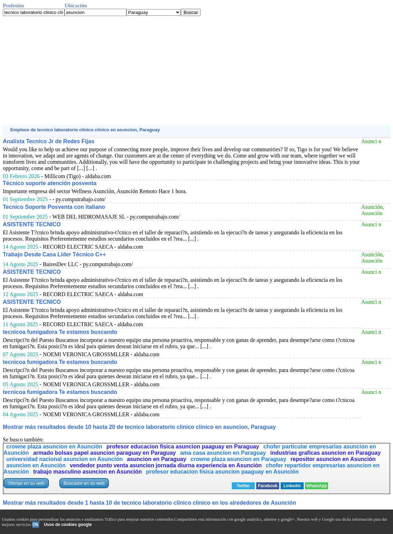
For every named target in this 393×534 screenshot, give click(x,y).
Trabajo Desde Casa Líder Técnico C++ (54, 254)
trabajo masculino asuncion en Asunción (87, 472)
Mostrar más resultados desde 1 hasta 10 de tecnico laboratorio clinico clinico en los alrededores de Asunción (149, 503)
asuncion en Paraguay (156, 459)
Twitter (243, 485)
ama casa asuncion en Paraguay (223, 453)
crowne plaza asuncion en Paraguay (239, 459)
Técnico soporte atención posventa (50, 183)
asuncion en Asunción (36, 465)
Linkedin (292, 485)
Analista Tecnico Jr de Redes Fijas (48, 141)
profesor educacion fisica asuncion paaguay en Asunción (222, 472)
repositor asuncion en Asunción (333, 459)
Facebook (267, 485)
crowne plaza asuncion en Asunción (54, 446)
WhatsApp (316, 485)
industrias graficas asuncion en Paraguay (325, 453)
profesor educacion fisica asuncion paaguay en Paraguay (182, 446)
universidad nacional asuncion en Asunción (64, 459)
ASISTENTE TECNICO (32, 224)
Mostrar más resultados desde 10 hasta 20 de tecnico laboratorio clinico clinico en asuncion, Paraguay (139, 427)
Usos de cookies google (68, 524)
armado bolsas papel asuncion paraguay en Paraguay (104, 453)
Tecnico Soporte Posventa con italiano (54, 207)
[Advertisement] (196, 70)
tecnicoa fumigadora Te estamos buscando (60, 332)
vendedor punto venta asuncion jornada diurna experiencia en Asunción (166, 465)
